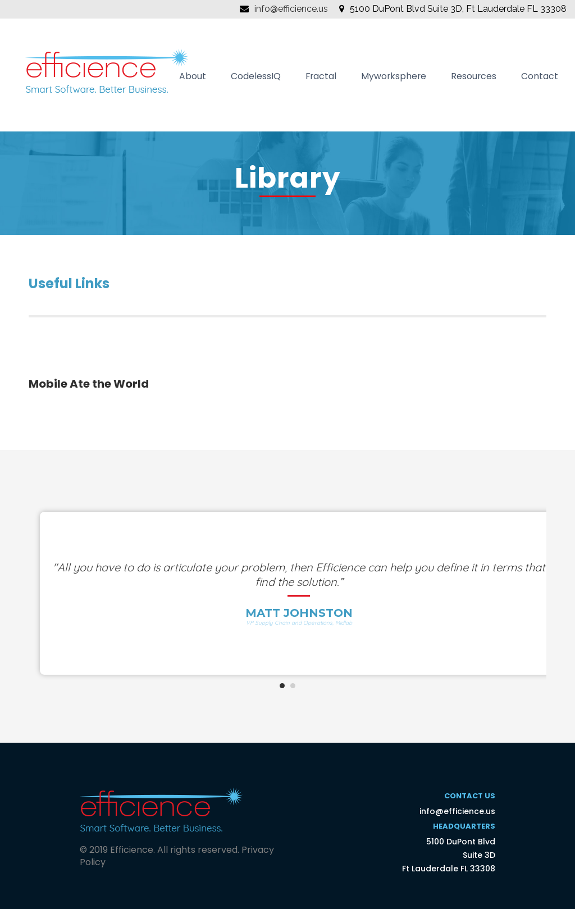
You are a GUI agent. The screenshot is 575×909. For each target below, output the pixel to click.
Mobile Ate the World (89, 384)
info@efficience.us (291, 8)
